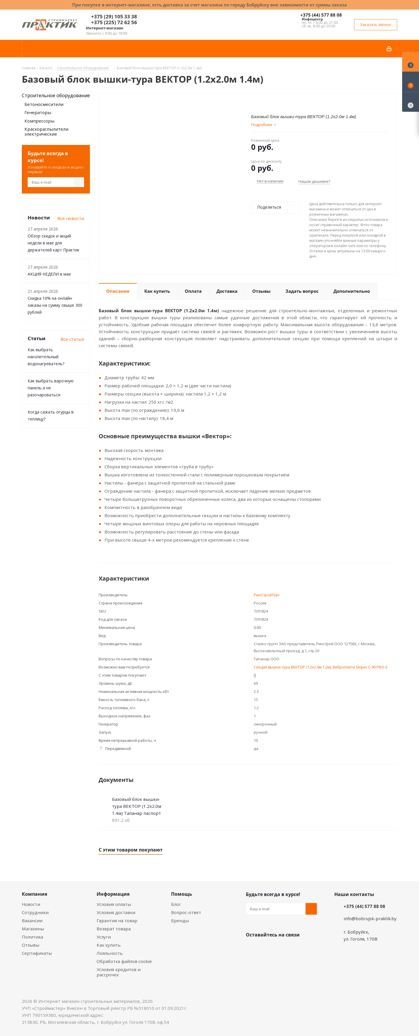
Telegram (295, 948)
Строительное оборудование (56, 95)
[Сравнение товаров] (410, 102)
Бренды (180, 920)
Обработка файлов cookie (124, 961)
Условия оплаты (114, 904)
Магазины (33, 929)
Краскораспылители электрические (46, 131)
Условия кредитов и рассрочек (119, 972)
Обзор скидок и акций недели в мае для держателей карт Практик (53, 243)
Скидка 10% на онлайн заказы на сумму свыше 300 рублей (55, 305)
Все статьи (72, 339)
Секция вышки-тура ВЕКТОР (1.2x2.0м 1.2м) (292, 667)
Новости (31, 904)
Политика (32, 937)
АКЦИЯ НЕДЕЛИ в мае (49, 274)
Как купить (109, 945)
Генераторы (37, 112)
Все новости (70, 218)
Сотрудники (35, 912)
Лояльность (110, 953)
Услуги (104, 937)
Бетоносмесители (43, 104)
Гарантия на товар (117, 920)
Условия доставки (116, 912)
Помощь (181, 894)
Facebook (266, 948)
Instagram (281, 948)
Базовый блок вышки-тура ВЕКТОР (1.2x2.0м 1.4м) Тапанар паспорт (136, 806)
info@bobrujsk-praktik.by (370, 918)
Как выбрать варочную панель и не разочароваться (51, 388)
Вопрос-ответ (186, 912)
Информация (113, 894)
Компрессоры (39, 121)
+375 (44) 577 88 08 (321, 14)
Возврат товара (114, 929)
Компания (34, 894)
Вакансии (32, 920)
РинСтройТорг (267, 594)
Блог (176, 904)
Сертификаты (37, 953)
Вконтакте (252, 948)
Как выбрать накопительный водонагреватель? (46, 356)
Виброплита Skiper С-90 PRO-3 (360, 667)
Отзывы (30, 945)
